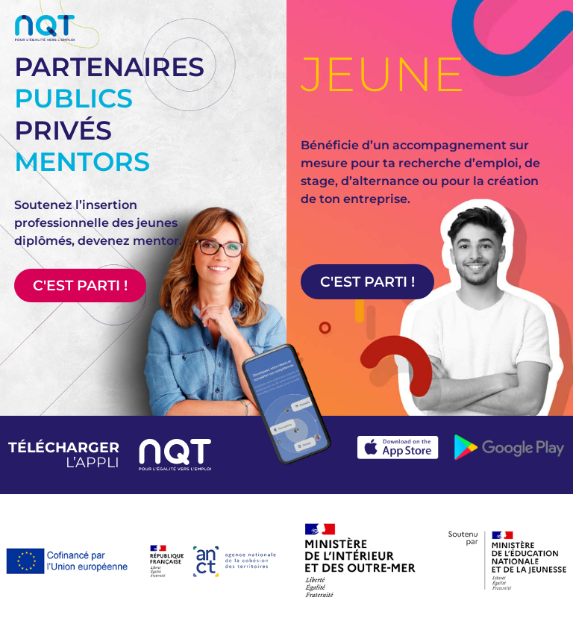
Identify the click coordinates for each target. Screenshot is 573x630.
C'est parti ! (80, 285)
